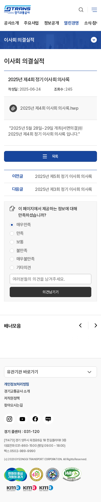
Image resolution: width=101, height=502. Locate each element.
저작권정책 (12, 398)
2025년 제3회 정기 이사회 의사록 (63, 189)
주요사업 (31, 23)
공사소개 (11, 23)
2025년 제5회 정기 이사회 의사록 (63, 176)
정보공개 (51, 23)
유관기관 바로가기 (22, 371)
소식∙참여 (92, 23)
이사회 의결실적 (19, 39)
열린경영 (71, 23)
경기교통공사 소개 (17, 391)
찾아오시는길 (13, 405)
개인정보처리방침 (16, 384)
